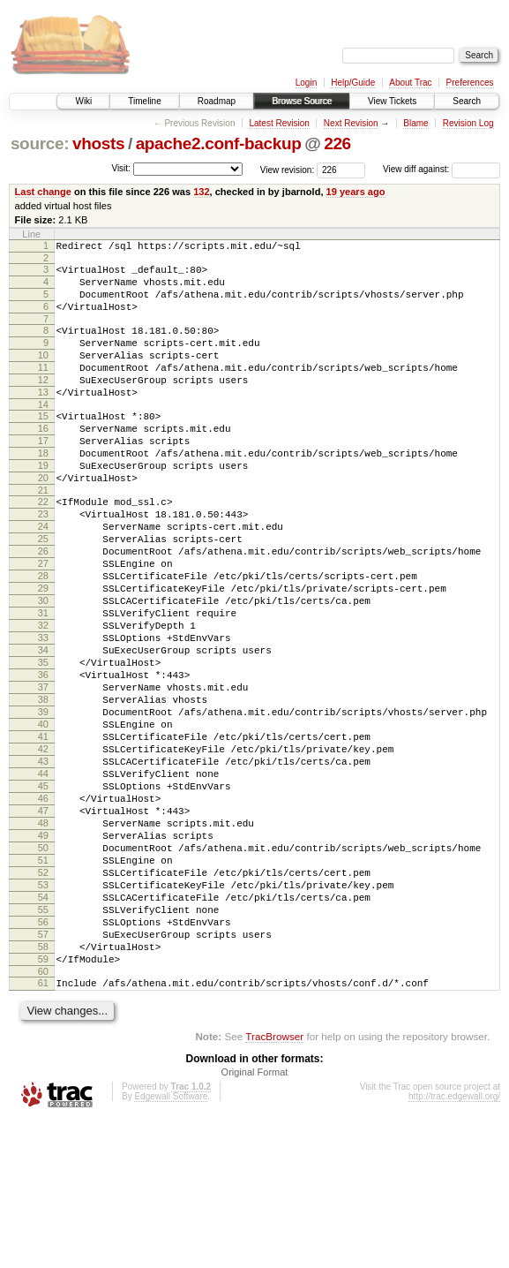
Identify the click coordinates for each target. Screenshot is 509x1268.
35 (43, 741)
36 (43, 756)
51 (43, 982)
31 (43, 681)
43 (43, 862)
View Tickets (392, 101)
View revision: (287, 169)
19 (43, 505)
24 (43, 576)
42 (43, 847)
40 (43, 816)
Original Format (254, 1220)
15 (43, 445)
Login (306, 82)
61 (43, 1128)
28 (43, 636)
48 (43, 937)
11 (43, 388)
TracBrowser (274, 1184)
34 (43, 726)
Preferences (470, 82)
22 (43, 546)
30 (43, 666)
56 (43, 1057)
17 (43, 475)
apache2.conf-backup (219, 143)
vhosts (98, 143)
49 (43, 952)
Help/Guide (353, 82)
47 (43, 922)
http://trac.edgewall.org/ (454, 1244)
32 (43, 696)
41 (43, 831)
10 (43, 373)
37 (43, 771)
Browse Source (302, 101)
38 (43, 786)
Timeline (144, 101)
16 (43, 460)
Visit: (121, 168)
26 (43, 606)
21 (43, 535)
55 (43, 1042)
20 (43, 520)
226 (337, 143)
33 (43, 711)
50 (43, 967)
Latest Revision (279, 123)
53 (43, 1012)
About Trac (410, 82)
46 (43, 907)
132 (201, 191)
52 (43, 997)
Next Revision (351, 123)
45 (43, 892)
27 (43, 621)
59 (43, 1102)
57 (43, 1072)
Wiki (83, 101)
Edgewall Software (170, 1244)
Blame (415, 123)
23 (43, 561)
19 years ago (355, 191)
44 (43, 877)
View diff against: (441, 169)
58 (43, 1087)
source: (40, 143)
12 (43, 403)
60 (43, 1117)
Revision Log (468, 123)
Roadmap (217, 101)
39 (43, 801)
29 (43, 651)
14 (43, 433)
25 (43, 591)
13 (43, 418)
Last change (43, 191)
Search (467, 101)
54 (43, 1027)
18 (43, 490)
